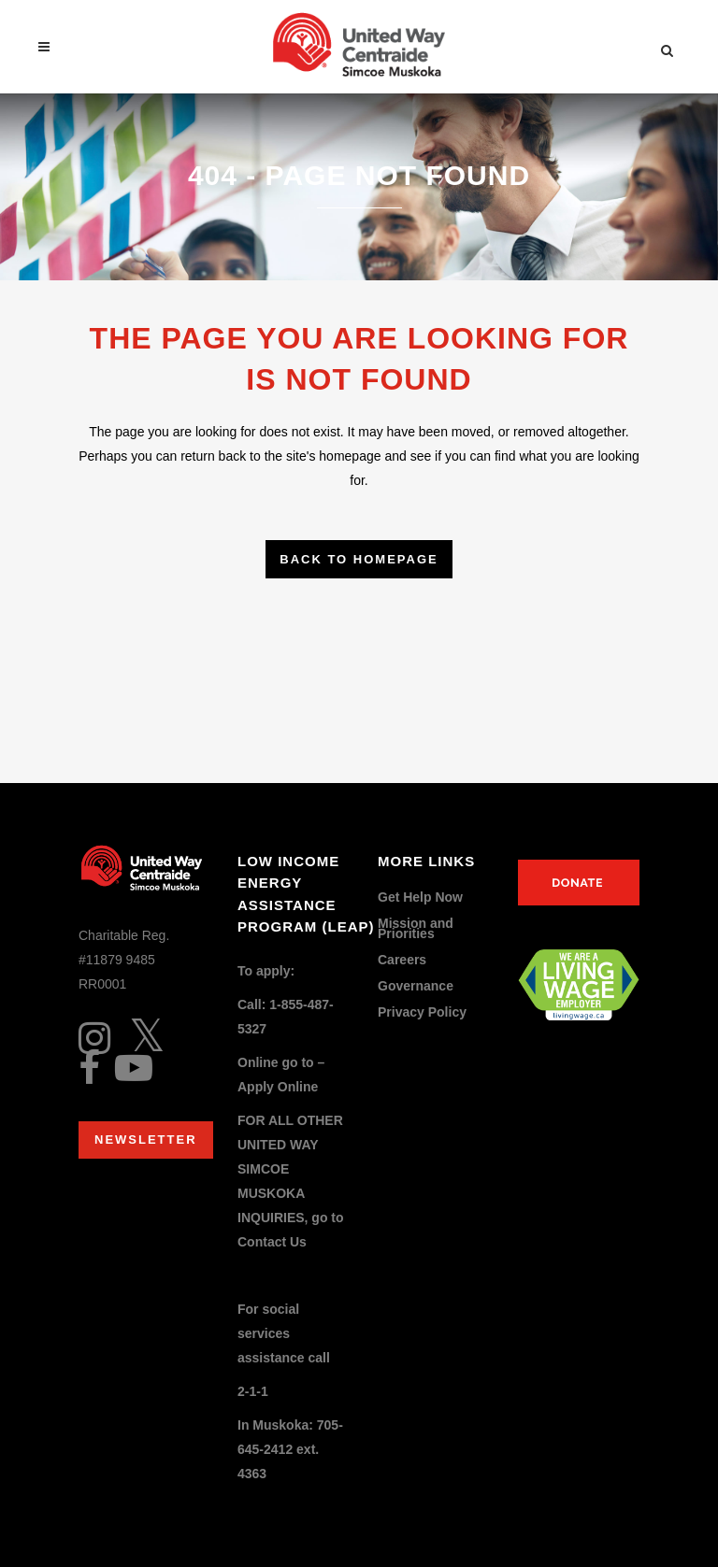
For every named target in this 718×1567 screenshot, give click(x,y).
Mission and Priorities (415, 929)
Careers (402, 960)
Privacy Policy (422, 1012)
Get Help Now (420, 897)
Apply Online (277, 1086)
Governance (415, 986)
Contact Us (272, 1241)
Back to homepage (359, 559)
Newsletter (145, 1140)
